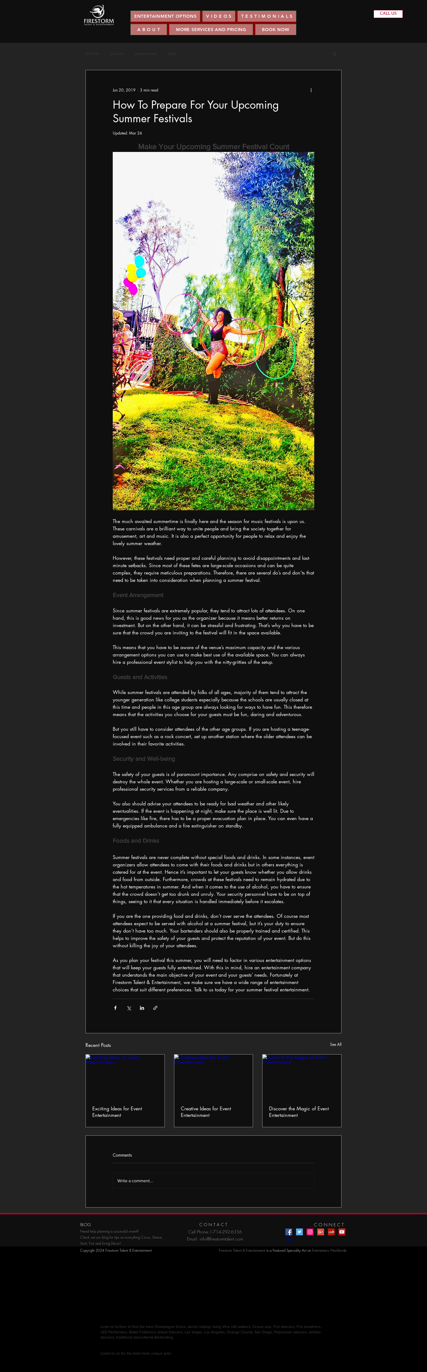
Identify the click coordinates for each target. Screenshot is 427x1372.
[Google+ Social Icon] (320, 1232)
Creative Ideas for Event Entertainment (206, 1111)
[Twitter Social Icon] (299, 1232)
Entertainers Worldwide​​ (329, 1250)
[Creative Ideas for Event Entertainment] (213, 1077)
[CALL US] (388, 14)
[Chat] (289, 1241)
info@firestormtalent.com (221, 1239)
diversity (117, 53)
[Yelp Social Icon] (331, 1232)
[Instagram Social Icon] (310, 1232)
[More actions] (311, 90)
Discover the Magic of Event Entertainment (299, 1111)
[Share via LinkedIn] (142, 1007)
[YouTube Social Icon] (341, 1232)
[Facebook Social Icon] (288, 1232)
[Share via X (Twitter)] (128, 1007)
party (172, 53)
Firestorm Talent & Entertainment (242, 1250)
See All (335, 1044)
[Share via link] (155, 1007)
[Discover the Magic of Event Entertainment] (302, 1077)
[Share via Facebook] (115, 1007)
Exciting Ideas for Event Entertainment (117, 1111)
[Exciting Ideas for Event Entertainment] (125, 1077)
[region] (99, 15)
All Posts (92, 53)
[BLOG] (85, 1224)
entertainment (146, 53)
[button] (218, 16)
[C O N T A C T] (213, 1224)
